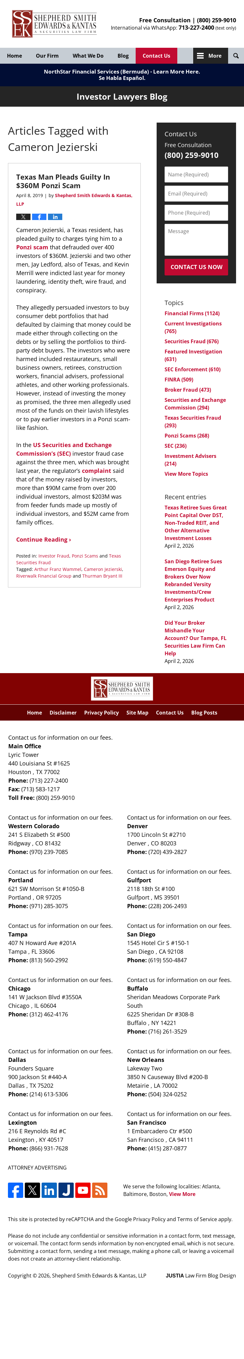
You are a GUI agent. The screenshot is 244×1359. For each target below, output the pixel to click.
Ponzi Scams (85, 556)
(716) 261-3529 (167, 1031)
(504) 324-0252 (167, 1094)
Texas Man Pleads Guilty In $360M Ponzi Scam (63, 181)
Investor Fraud (53, 556)
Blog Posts (204, 712)
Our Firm (47, 55)
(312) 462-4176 (49, 1014)
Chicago (19, 988)
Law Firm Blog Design (201, 1275)
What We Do (88, 55)
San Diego (141, 934)
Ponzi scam (32, 247)
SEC (175, 445)
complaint (96, 470)
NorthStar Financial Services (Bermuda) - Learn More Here (121, 71)
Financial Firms (192, 313)
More (214, 55)
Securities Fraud (192, 341)
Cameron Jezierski (103, 569)
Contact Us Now (196, 267)
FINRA (179, 379)
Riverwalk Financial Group (43, 576)
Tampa (18, 934)
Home (14, 55)
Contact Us (156, 55)
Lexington (22, 1122)
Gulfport (139, 880)
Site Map (137, 712)
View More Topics (186, 473)
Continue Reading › (43, 539)
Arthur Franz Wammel (57, 569)
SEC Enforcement (192, 369)
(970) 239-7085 (49, 852)
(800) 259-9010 (216, 20)
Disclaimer (63, 712)
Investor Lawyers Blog (54, 24)
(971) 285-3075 (49, 906)
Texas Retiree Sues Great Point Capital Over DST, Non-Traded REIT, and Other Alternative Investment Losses (196, 523)
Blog (123, 55)
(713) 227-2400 (49, 780)
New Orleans (145, 1060)
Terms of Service (197, 1219)
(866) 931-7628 (49, 1148)
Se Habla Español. (122, 78)
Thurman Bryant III (102, 576)
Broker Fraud (188, 389)
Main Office (24, 746)
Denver (137, 826)
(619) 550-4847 (167, 960)
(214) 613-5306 (49, 1094)
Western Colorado (33, 826)
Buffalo (137, 988)
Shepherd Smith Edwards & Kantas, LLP (99, 1275)
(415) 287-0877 (167, 1148)
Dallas (17, 1060)
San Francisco (146, 1122)
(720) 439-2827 (167, 852)
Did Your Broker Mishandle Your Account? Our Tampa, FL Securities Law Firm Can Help (196, 638)
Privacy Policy (101, 712)
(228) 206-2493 (167, 906)
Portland (20, 880)
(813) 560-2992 (49, 960)
